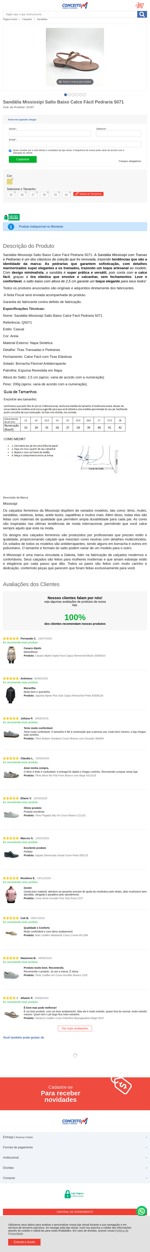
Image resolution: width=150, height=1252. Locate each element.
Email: (12, 139)
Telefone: (101, 128)
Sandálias (42, 19)
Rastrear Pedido (24, 1137)
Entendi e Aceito (24, 1242)
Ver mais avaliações (75, 1028)
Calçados (27, 19)
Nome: (13, 128)
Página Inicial (10, 19)
